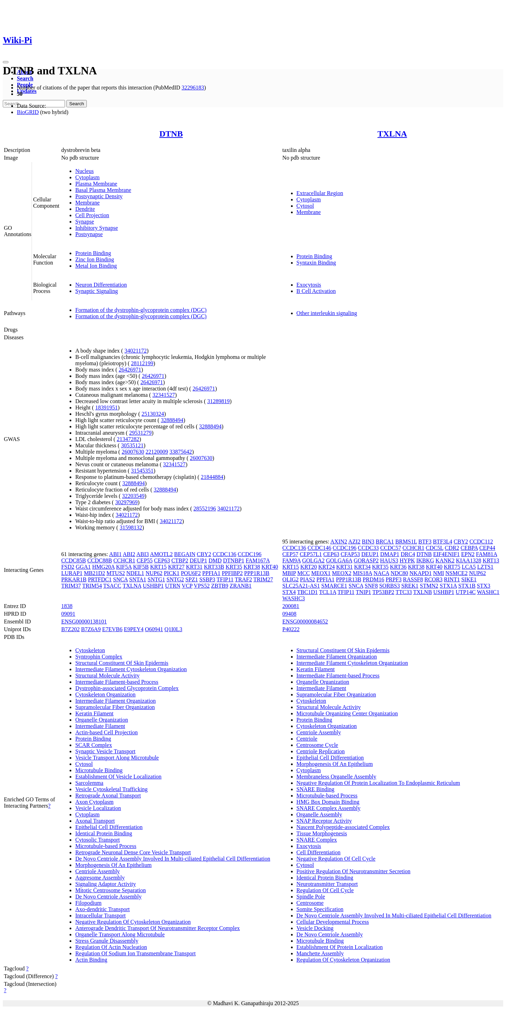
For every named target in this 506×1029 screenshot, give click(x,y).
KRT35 (234, 567)
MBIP (289, 573)
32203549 (133, 496)
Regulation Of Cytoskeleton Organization (343, 960)
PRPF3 (393, 579)
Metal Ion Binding (96, 266)
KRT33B (214, 567)
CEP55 (145, 560)
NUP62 (153, 573)
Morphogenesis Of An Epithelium (113, 865)
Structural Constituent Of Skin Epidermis (121, 663)
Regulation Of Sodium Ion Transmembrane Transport (135, 953)
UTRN (173, 586)
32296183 (193, 88)
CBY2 (204, 554)
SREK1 (410, 586)
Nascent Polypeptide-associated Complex (343, 827)
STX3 (483, 586)
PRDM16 (373, 579)
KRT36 (398, 567)
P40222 (291, 629)
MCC (303, 573)
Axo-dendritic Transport (102, 909)
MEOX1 (321, 573)
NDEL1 (135, 573)
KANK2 (444, 560)
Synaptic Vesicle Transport (105, 751)
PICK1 (171, 573)
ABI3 (142, 554)
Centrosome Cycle (317, 745)
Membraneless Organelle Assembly (336, 777)
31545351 (142, 471)
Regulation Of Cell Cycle (325, 890)
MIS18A (362, 573)
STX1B (466, 586)
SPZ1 (192, 579)
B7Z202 (70, 629)
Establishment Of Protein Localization (340, 947)
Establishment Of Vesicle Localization (118, 777)
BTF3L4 (442, 541)
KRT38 (252, 567)
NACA (381, 573)
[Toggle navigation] (5, 62)
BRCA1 (385, 541)
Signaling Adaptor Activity (105, 884)
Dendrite (85, 209)
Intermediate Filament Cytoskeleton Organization (131, 669)
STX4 (289, 592)
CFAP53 (350, 554)
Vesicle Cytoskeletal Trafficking (111, 789)
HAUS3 (389, 560)
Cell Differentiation (318, 852)
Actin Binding (91, 960)
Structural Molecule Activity (107, 676)
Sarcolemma (89, 783)
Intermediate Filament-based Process (116, 682)
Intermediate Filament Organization (115, 701)
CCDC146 (319, 548)
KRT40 (269, 567)
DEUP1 (198, 560)
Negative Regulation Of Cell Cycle (336, 859)
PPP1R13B (257, 573)
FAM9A (292, 560)
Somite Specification (320, 909)
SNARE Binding (316, 789)
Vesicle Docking (315, 928)
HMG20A (103, 567)
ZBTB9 (219, 586)
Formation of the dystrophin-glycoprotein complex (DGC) (141, 310)
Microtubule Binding (99, 770)
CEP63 (162, 560)
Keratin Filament (94, 713)
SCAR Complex (93, 745)
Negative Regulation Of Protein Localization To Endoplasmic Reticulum (378, 783)
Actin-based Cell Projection (106, 732)
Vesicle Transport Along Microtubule (117, 758)
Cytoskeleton (90, 650)
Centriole (307, 739)
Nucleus (84, 171)
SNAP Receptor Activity (324, 821)
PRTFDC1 (100, 579)
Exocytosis (309, 285)
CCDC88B (99, 560)
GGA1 (83, 567)
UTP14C (466, 592)
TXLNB (422, 592)
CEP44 (487, 548)
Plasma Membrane (96, 184)
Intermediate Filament (100, 726)
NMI (438, 573)
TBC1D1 (307, 592)
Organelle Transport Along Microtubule (119, 934)
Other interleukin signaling (327, 313)
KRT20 (308, 567)
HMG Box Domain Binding (328, 802)
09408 (290, 614)
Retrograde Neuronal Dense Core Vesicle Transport (133, 852)
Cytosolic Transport (97, 840)
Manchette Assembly (320, 953)
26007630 (133, 452)
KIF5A (123, 567)
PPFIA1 (211, 573)
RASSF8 (413, 579)
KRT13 (491, 560)
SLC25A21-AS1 (301, 586)
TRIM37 (71, 586)
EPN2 (467, 554)
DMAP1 (389, 554)
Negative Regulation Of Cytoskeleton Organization (133, 922)
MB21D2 (94, 573)
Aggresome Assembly (100, 878)
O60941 (154, 629)
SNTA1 (138, 579)
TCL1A (327, 592)
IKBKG (425, 560)
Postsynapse (89, 234)
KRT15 (158, 567)
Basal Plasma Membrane (103, 190)
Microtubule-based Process (105, 846)
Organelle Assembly (319, 814)
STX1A (448, 586)
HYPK (407, 560)
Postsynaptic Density (99, 196)
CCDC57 (390, 548)
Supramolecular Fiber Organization (115, 707)
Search (25, 78)
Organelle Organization (101, 720)
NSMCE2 (457, 573)
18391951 (106, 407)
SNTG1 (156, 579)
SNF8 (371, 586)
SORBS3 (389, 586)
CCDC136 (224, 554)
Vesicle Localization (98, 808)
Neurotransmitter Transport (327, 884)
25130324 (153, 414)
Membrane (87, 203)
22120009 (156, 452)
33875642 (180, 452)
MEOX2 (341, 573)
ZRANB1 (241, 586)
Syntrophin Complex (98, 657)
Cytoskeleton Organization (105, 694)
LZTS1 (485, 567)
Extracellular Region (320, 193)
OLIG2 (291, 579)
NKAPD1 (420, 573)
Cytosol (305, 206)
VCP (187, 586)
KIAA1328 (468, 560)
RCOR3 (433, 579)
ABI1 (115, 554)
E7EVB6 (112, 629)
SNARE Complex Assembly (329, 808)
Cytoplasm (87, 177)
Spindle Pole (311, 897)
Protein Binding (93, 253)
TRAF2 (243, 579)
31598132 (130, 527)
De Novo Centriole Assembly (108, 897)
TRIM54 (92, 586)
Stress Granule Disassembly (106, 941)
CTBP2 (179, 560)
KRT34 (362, 567)
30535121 (132, 445)
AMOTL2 (161, 554)
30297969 (126, 502)
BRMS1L (406, 541)
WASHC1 (488, 592)
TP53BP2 (383, 592)
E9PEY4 (133, 629)
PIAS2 (307, 579)
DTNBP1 (233, 560)
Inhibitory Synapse (96, 228)
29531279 (140, 433)
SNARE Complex (317, 840)
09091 (68, 614)
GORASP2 (365, 560)
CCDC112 (481, 541)
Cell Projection (92, 215)
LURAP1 (71, 573)
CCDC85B (73, 560)
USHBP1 (153, 586)
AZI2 (354, 541)
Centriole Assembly (97, 871)
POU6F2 (191, 573)
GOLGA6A (339, 560)
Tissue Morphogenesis (322, 833)
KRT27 (176, 567)
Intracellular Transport (100, 915)
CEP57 (290, 554)
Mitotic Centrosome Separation (110, 890)
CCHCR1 (124, 560)
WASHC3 (294, 598)
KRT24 (326, 567)
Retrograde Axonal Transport (108, 796)
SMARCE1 (334, 586)
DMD (214, 560)
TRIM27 (263, 579)
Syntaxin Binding (316, 263)
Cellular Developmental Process (333, 922)
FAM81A (486, 554)
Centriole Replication (321, 751)
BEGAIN (184, 554)
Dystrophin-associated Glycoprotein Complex (127, 688)
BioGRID (28, 112)
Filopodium (88, 903)
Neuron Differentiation (101, 285)
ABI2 (129, 554)
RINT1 (452, 579)
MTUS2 (115, 573)
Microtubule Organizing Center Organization (347, 713)
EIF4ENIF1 (446, 554)
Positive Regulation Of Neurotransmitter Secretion (353, 871)
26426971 (130, 370)
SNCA (120, 579)
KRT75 (452, 567)
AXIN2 (338, 541)
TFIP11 (224, 579)
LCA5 (469, 567)
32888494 (172, 420)
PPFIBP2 (232, 573)
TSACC (112, 586)
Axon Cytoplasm (94, 802)
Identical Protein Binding (103, 833)
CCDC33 (368, 548)
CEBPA (469, 548)
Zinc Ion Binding (94, 259)
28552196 (205, 509)
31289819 (218, 401)
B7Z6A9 (91, 629)
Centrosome (310, 903)
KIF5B (141, 567)
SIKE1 (469, 579)
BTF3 (425, 541)
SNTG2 (175, 579)
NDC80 (399, 573)
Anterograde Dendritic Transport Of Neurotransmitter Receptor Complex (157, 928)
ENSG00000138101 (84, 621)
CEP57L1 (311, 554)
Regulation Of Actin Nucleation (111, 947)
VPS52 (201, 586)
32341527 (164, 395)
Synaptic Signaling (96, 291)
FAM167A (258, 560)
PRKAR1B (73, 579)
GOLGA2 (313, 560)
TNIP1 (363, 592)
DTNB (171, 133)
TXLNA (392, 133)
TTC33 (404, 592)
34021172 (135, 351)
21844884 (212, 477)
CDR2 (452, 548)
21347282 (128, 439)
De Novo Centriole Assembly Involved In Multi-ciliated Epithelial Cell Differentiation (172, 859)
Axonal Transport (95, 821)
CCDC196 (249, 554)
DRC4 (408, 554)
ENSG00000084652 (305, 621)
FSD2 (67, 567)
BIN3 (368, 541)
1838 (66, 606)
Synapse (84, 222)
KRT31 (194, 567)
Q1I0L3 (173, 629)
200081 (291, 606)
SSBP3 (207, 579)
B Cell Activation (316, 291)
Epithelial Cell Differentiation (109, 827)
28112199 (142, 363)
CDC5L (434, 548)
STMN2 (429, 586)
